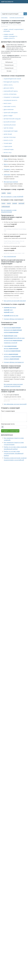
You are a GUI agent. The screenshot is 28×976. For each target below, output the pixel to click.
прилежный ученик (10, 125)
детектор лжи (11, 315)
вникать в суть (8, 140)
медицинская (13, 330)
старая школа (8, 146)
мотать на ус (8, 152)
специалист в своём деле (11, 97)
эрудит (6, 29)
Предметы (7, 169)
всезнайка (7, 31)
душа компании (8, 109)
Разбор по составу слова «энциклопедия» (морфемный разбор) (13, 453)
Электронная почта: (8, 424)
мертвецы (10, 307)
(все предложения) (10, 256)
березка (16, 395)
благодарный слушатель (11, 82)
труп (8, 310)
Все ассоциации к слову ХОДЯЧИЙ (12, 196)
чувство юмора (8, 128)
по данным (12, 351)
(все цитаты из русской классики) (15, 301)
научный (21, 203)
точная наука (8, 143)
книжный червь (9, 149)
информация (6, 206)
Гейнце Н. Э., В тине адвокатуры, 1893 (13, 297)
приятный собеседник (11, 112)
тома (10, 346)
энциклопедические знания (12, 79)
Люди (5, 159)
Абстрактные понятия (11, 182)
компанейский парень (11, 91)
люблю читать (8, 85)
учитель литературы (10, 94)
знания (14, 203)
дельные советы (9, 88)
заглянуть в (12, 356)
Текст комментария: (8, 411)
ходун (9, 193)
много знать (7, 103)
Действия (7, 174)
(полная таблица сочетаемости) (14, 319)
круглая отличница (10, 137)
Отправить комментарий (10, 431)
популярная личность (10, 100)
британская (12, 327)
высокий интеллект (10, 122)
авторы (11, 348)
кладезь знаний (8, 34)
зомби (4, 193)
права (10, 336)
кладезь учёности (9, 38)
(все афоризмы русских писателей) (15, 404)
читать (11, 354)
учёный (11, 29)
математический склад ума (12, 119)
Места (6, 164)
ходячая (11, 332)
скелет (9, 312)
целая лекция (8, 134)
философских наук (14, 338)
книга (3, 203)
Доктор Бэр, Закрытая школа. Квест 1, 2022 (14, 253)
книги (9, 203)
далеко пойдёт (8, 115)
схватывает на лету (10, 106)
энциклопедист (19, 29)
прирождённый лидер (11, 131)
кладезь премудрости (10, 36)
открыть (11, 359)
